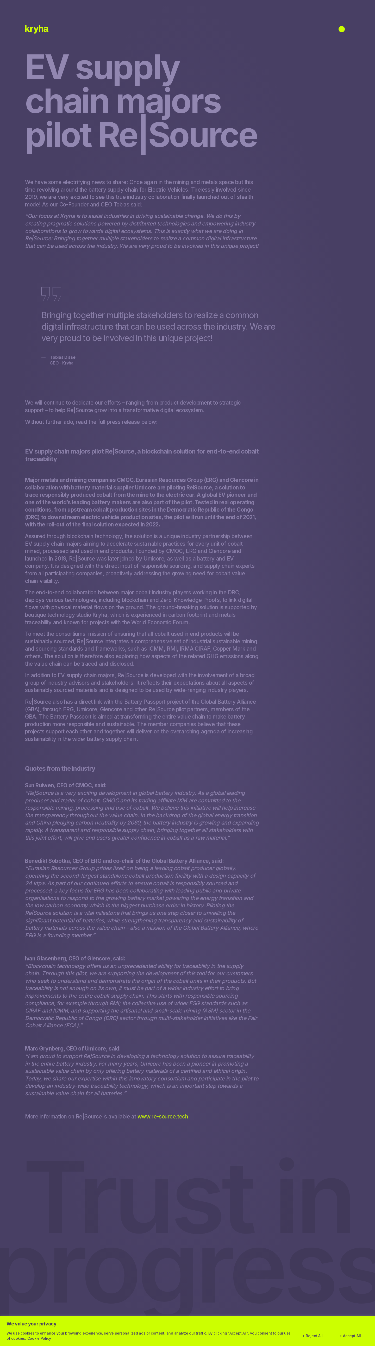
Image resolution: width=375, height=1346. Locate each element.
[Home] (36, 29)
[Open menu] (342, 29)
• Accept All (350, 1336)
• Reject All (313, 1336)
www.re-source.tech (163, 1116)
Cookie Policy (39, 1338)
